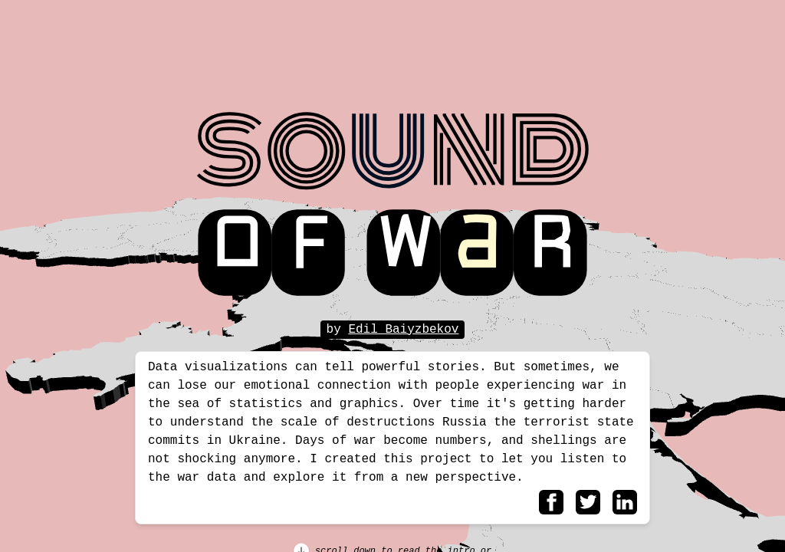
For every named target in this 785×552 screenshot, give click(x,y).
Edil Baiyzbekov (403, 330)
